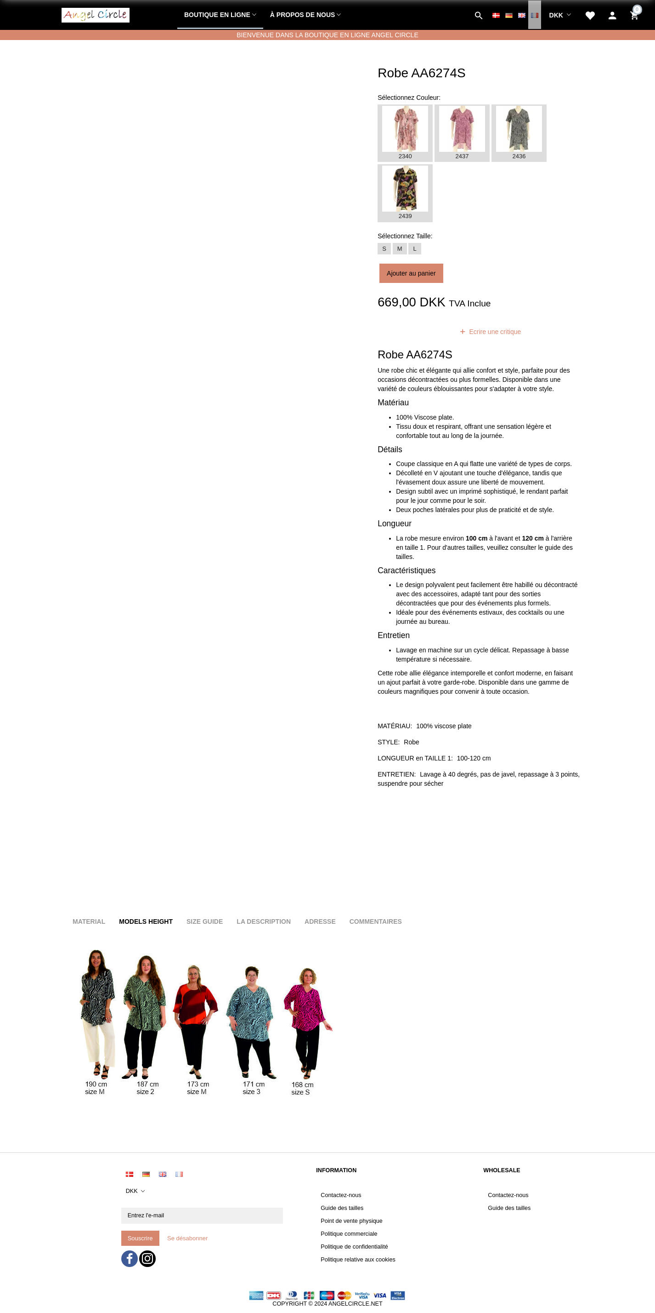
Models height (146, 921)
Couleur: (409, 97)
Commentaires (376, 921)
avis (436, 331)
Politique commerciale (349, 1234)
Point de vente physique (351, 1221)
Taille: (405, 236)
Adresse (320, 921)
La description (264, 921)
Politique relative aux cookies (358, 1259)
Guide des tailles (342, 1208)
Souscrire (140, 1238)
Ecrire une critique (494, 331)
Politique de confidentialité (354, 1247)
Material (89, 921)
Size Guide (204, 921)
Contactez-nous (341, 1195)
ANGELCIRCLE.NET (355, 1304)
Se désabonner (187, 1238)
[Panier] (635, 14)
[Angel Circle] (96, 14)
